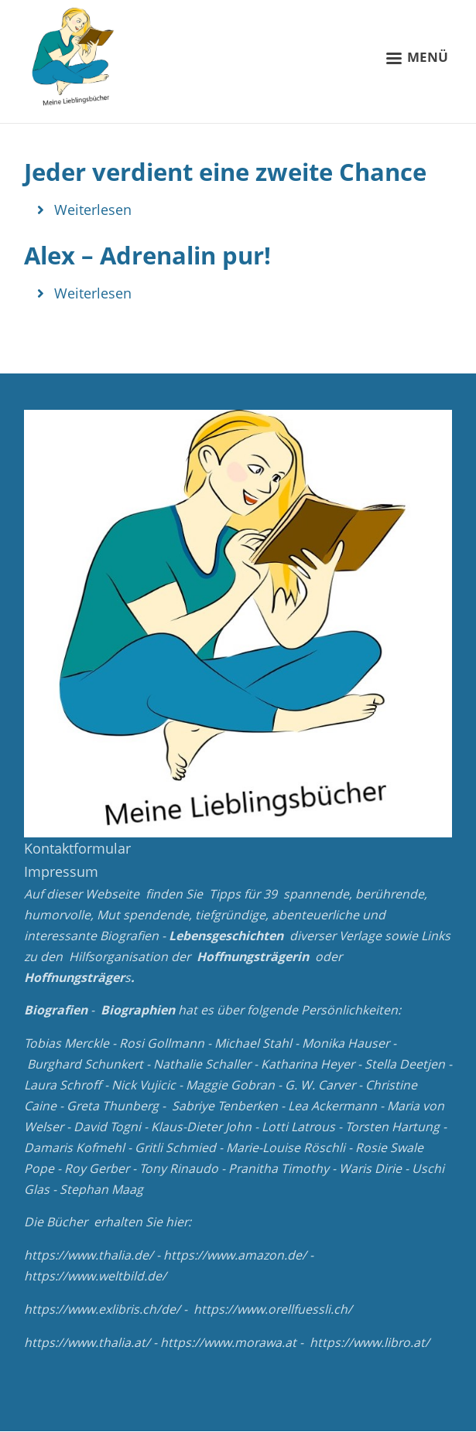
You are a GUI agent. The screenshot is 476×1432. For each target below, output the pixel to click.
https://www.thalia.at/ (87, 1342)
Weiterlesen (93, 209)
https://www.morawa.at (228, 1342)
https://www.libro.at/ (370, 1342)
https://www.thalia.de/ (88, 1254)
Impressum (61, 871)
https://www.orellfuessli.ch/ (272, 1309)
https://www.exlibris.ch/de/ (102, 1309)
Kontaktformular (77, 848)
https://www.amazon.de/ (234, 1254)
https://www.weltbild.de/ (95, 1275)
